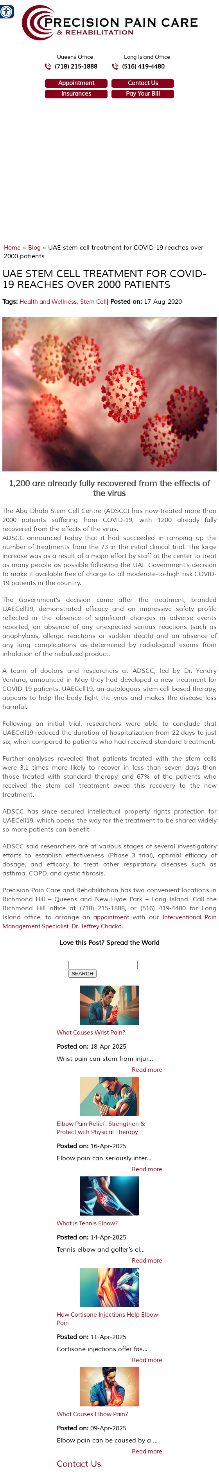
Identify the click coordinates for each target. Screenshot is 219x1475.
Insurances (76, 94)
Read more (147, 1070)
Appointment (76, 83)
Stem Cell (93, 302)
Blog (34, 248)
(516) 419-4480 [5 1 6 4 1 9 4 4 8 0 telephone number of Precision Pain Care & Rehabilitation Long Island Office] (143, 67)
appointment (111, 917)
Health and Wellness (48, 302)
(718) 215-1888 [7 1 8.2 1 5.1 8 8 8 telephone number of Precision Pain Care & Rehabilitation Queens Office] (76, 67)
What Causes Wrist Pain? (91, 1032)
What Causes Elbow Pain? (92, 1414)
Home (12, 248)
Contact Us (143, 83)
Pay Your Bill (143, 94)
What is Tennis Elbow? (87, 1223)
